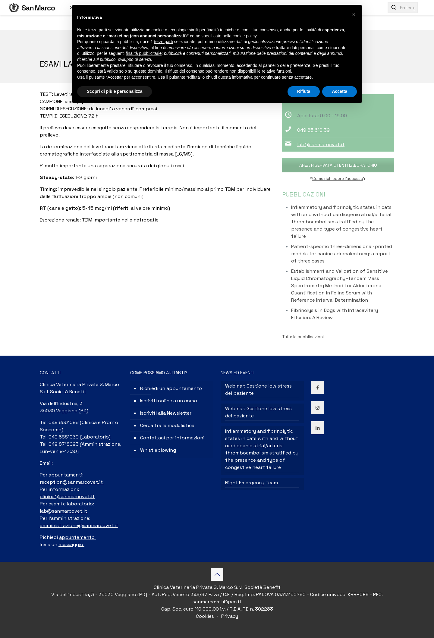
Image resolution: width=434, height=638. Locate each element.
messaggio (71, 544)
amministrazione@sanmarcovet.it (79, 525)
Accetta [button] (339, 91)
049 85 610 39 (313, 130)
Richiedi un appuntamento (171, 388)
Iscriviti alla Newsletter (165, 413)
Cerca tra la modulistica (167, 425)
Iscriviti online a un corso (168, 401)
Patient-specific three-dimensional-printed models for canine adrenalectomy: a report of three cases (341, 253)
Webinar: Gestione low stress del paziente (258, 389)
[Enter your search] (403, 7)
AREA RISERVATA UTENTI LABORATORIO (338, 165)
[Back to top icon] (217, 574)
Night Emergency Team (251, 482)
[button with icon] (317, 387)
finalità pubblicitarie (144, 53)
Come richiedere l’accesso (337, 178)
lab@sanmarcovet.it (320, 144)
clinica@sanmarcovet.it (67, 496)
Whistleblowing (158, 450)
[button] (354, 14)
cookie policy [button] (244, 35)
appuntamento (77, 537)
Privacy (229, 616)
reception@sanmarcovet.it (72, 482)
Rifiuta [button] (303, 91)
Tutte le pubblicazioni (303, 336)
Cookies (205, 616)
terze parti (163, 41)
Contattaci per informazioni (172, 438)
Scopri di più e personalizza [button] (114, 91)
